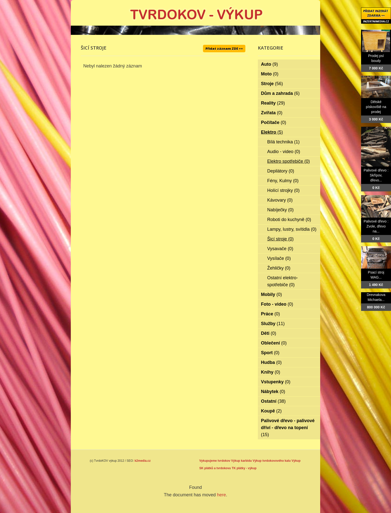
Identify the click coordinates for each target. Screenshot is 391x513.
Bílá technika (283, 141)
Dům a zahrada (280, 93)
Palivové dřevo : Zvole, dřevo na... (376, 226)
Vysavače (280, 248)
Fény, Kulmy (283, 180)
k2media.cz (143, 460)
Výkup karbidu (241, 460)
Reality (273, 103)
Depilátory (280, 171)
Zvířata (272, 112)
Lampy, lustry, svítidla (291, 229)
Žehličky (279, 268)
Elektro (272, 132)
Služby (273, 323)
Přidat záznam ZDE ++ (224, 48)
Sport (270, 352)
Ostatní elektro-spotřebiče (282, 281)
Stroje (272, 83)
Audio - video (283, 151)
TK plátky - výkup (244, 468)
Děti (268, 333)
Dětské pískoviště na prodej (376, 107)
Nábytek (273, 391)
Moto (270, 73)
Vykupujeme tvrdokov (214, 460)
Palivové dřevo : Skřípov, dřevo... (376, 175)
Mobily (271, 294)
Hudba (271, 362)
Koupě (271, 410)
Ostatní (273, 401)
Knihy (270, 372)
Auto (269, 64)
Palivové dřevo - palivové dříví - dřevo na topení (288, 427)
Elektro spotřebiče (288, 161)
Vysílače (279, 258)
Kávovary (280, 200)
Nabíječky (280, 209)
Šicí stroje (280, 238)
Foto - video (277, 304)
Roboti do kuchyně (289, 219)
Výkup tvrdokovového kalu (272, 460)
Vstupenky (276, 381)
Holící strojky (283, 190)
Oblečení (274, 343)
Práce (270, 313)
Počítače (273, 122)
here (221, 494)
